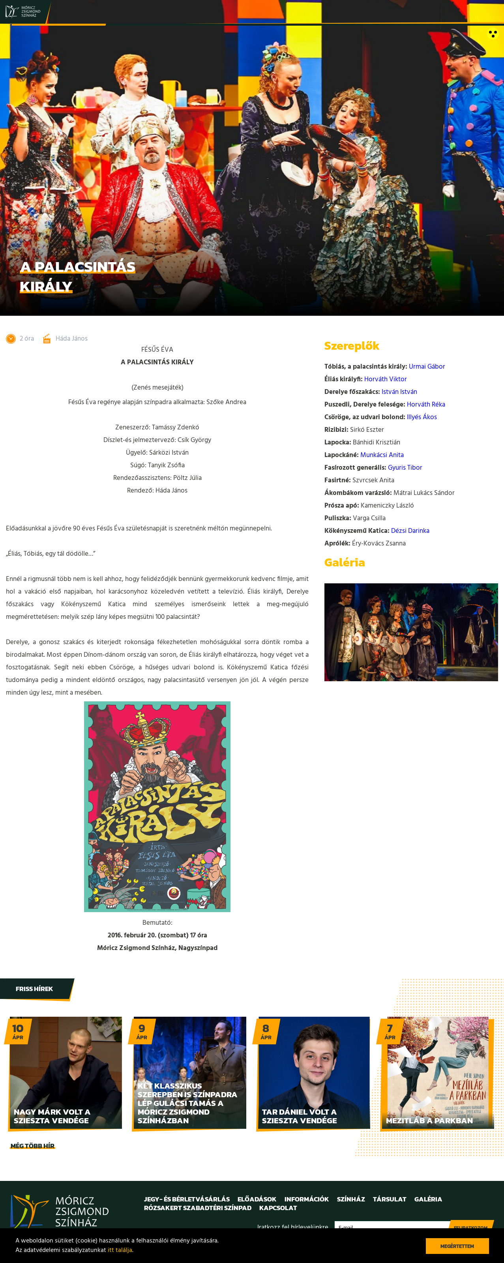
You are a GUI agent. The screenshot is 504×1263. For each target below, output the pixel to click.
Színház (351, 1199)
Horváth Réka (426, 404)
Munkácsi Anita (382, 455)
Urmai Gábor (427, 367)
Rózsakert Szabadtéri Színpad (197, 1208)
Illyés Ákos (422, 417)
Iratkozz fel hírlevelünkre (292, 1227)
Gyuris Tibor (405, 468)
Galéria (428, 1199)
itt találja (120, 1250)
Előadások (257, 1199)
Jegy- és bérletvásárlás (187, 1199)
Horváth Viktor (385, 379)
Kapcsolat (278, 1208)
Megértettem (457, 1246)
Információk (307, 1199)
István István (399, 392)
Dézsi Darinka (410, 531)
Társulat (390, 1199)
